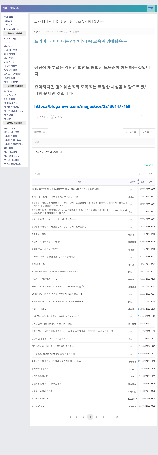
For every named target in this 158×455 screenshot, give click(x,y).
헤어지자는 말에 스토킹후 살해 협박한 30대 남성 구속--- (56, 301)
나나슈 (131, 197)
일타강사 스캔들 (39, 234)
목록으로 (39, 132)
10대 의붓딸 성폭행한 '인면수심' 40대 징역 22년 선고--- (56, 294)
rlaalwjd (131, 369)
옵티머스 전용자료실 (13, 144)
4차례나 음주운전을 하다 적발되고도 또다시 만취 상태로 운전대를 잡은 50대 (65, 189)
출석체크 (7, 46)
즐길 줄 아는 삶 (38, 264)
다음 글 (147, 132)
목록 (150, 173)
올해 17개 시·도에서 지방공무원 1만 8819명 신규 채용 (55, 197)
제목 (80, 182)
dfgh (36, 31)
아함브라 (132, 287)
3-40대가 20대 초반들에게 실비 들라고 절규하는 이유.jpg (56, 286)
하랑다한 (132, 242)
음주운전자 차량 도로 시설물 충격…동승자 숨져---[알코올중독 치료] (61, 226)
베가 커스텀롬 (10, 151)
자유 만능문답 (10, 50)
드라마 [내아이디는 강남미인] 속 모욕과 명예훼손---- (69, 21)
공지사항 (7, 21)
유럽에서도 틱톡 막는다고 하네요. (46, 241)
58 (117, 417)
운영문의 (7, 24)
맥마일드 (132, 249)
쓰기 (130, 173)
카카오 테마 (9, 99)
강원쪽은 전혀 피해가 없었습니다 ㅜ (47, 383)
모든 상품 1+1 (38, 406)
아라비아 (132, 361)
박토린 (131, 264)
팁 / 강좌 (7, 91)
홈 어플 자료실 (10, 103)
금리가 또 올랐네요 (40, 368)
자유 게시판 (9, 54)
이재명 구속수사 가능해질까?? (45, 249)
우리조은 (132, 391)
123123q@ (132, 399)
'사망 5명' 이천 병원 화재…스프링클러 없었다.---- (53, 346)
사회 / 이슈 (8, 62)
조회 (142, 182)
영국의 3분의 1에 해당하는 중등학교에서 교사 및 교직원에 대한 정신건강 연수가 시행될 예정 (72, 331)
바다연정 (132, 406)
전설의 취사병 (38, 309)
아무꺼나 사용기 (11, 38)
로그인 (151, 8)
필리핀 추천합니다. (40, 398)
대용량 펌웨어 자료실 (13, 110)
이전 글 (131, 132)
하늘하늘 (132, 384)
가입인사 (7, 42)
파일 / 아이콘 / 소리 (12, 95)
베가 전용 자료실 (11, 155)
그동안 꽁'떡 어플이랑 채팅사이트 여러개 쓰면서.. (53, 324)
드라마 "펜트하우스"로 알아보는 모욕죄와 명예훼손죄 (55, 271)
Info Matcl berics (11, 29)
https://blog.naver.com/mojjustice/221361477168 (82, 106)
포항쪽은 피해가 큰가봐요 (43, 391)
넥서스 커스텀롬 (11, 159)
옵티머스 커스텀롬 (12, 140)
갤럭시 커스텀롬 (11, 132)
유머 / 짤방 (8, 58)
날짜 (150, 182)
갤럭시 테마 (9, 128)
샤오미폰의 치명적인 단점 (43, 279)
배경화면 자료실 (11, 106)
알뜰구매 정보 (10, 69)
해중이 (131, 234)
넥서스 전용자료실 (12, 163)
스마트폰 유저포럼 (12, 73)
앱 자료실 (8, 114)
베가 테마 (8, 148)
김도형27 (132, 324)
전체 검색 (8, 17)
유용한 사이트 (10, 66)
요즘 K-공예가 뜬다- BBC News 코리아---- (50, 339)
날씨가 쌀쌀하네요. (40, 376)
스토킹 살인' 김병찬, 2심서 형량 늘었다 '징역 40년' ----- (55, 353)
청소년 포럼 (9, 77)
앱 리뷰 (7, 118)
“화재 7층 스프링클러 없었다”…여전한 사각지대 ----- (54, 316)
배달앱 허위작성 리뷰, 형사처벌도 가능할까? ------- (54, 219)
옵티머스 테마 (10, 136)
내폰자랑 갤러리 (11, 81)
